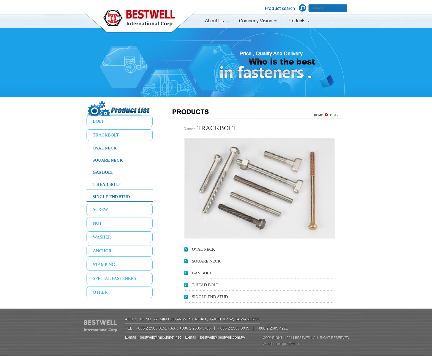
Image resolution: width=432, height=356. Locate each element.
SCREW (100, 209)
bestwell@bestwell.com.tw (222, 337)
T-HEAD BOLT (106, 184)
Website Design (274, 344)
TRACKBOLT (106, 135)
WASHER (102, 237)
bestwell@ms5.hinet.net (160, 337)
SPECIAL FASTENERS (114, 278)
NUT (97, 223)
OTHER (100, 292)
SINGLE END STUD (111, 196)
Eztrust (294, 344)
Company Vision (258, 22)
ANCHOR (102, 250)
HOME (318, 115)
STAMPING (104, 264)
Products (299, 22)
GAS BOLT (103, 172)
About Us (219, 22)
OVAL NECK (105, 148)
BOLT (98, 121)
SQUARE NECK (108, 160)
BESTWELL (139, 21)
